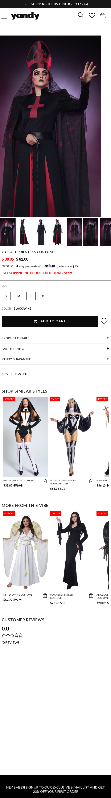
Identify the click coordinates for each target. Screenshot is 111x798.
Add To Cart (50, 321)
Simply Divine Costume (18, 594)
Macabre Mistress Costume (62, 596)
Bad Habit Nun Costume (19, 480)
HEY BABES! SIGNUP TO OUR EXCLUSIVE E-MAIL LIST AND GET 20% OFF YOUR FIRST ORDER (55, 789)
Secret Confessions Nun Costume (63, 482)
